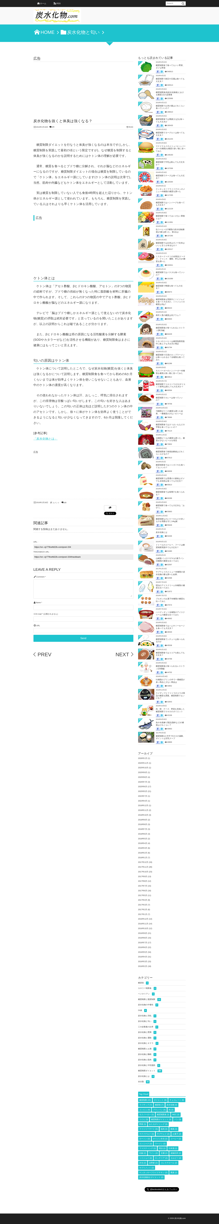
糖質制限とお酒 (147, 1048)
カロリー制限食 (147, 988)
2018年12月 (143, 805)
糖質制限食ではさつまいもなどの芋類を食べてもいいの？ (170, 425)
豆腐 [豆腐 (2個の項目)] (164, 1153)
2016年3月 (142, 961)
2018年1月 (142, 857)
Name (38, 603)
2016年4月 (142, 957)
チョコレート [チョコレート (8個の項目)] (177, 1100)
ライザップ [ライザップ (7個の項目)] (145, 1105)
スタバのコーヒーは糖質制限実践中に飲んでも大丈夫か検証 (170, 342)
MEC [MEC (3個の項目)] (175, 1114)
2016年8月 (142, 938)
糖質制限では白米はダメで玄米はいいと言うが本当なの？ (170, 244)
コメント (56, 503)
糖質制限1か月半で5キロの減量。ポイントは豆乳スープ (170, 737)
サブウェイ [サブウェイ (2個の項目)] (163, 1134)
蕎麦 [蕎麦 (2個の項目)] (173, 1172)
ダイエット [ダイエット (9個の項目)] (160, 1100)
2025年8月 (142, 777)
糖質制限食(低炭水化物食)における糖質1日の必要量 (170, 93)
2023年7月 (142, 796)
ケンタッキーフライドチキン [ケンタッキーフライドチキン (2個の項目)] (153, 1172)
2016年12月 (143, 919)
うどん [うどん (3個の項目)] (143, 1119)
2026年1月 (142, 758)
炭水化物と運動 (147, 1038)
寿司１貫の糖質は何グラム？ (168, 315)
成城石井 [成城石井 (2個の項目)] (175, 1153)
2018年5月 (142, 839)
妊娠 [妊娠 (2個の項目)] (142, 1153)
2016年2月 (142, 966)
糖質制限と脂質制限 (149, 999)
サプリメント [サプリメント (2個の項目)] (146, 1168)
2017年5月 (142, 895)
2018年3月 (142, 848)
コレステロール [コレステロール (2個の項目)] (169, 1163)
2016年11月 (143, 924)
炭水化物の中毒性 (148, 1004)
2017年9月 (142, 876)
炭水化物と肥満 (147, 1032)
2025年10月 (143, 768)
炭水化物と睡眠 (147, 1054)
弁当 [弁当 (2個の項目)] (142, 1163)
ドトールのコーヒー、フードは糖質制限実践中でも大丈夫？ (170, 546)
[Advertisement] (83, 85)
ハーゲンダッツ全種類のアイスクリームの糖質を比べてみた (170, 613)
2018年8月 (142, 824)
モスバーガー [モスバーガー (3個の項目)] (146, 1114)
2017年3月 (142, 905)
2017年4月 (142, 900)
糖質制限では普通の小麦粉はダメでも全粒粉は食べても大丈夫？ (170, 479)
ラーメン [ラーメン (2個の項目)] (160, 1143)
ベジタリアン (146, 994)
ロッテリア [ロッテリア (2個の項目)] (161, 1158)
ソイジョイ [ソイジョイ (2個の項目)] (145, 1158)
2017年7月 (142, 886)
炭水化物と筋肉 (147, 1059)
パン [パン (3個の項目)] (177, 1119)
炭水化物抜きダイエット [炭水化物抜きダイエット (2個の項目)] (151, 1177)
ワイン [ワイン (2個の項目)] (153, 1153)
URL (38, 626)
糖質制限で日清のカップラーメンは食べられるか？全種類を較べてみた (170, 357)
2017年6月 (142, 891)
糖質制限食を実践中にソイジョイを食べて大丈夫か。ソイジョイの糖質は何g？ (170, 301)
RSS (58, 3)
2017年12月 (143, 862)
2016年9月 (142, 933)
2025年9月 (142, 772)
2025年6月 (142, 786)
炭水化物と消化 (147, 1015)
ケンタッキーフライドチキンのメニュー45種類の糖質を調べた (170, 190)
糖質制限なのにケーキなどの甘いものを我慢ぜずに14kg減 (170, 520)
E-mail (39, 614)
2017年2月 (142, 909)
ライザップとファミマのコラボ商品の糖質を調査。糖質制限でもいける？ (170, 695)
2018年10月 (143, 815)
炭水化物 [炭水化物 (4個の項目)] (172, 1105)
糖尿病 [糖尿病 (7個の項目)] (159, 1105)
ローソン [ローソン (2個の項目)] (144, 1139)
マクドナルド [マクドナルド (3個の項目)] (146, 1134)
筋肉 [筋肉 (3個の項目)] (164, 1129)
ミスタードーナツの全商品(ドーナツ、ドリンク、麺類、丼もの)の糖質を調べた (171, 259)
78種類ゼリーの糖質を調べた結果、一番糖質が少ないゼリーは (169, 412)
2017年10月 (143, 872)
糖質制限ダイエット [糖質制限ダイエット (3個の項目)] (161, 1119)
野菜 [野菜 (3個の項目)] (142, 1124)
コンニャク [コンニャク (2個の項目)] (145, 1143)
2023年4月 (142, 801)
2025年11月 (143, 763)
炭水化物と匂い (147, 1021)
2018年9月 (142, 820)
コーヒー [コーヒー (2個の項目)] (175, 1139)
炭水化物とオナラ (148, 1043)
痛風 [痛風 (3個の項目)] (173, 1129)
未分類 (144, 1081)
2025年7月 (142, 782)
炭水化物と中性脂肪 (149, 1065)
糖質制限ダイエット (150, 1070)
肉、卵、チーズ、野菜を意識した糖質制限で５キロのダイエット (170, 710)
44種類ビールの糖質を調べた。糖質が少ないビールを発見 (170, 439)
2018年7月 (142, 829)
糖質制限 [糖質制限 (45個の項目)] (145, 1100)
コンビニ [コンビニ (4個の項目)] (144, 1110)
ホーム (43, 3)
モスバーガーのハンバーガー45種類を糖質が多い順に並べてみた (170, 372)
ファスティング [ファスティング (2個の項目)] (147, 1148)
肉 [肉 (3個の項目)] (171, 1110)
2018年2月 (142, 853)
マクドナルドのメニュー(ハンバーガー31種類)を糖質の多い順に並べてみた (171, 148)
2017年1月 (142, 914)
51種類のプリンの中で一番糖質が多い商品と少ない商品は (170, 680)
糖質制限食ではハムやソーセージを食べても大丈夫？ (170, 627)
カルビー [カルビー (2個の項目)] (176, 1158)
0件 (53, 127)
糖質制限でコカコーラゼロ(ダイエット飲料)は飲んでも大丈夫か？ (171, 385)
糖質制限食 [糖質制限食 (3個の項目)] (163, 1114)
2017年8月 (142, 881)
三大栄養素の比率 (148, 1027)
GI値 (142, 1010)
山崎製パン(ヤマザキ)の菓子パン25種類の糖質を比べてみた (170, 559)
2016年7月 (142, 942)
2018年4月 (142, 843)
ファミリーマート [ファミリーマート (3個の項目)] (148, 1129)
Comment (40, 577)
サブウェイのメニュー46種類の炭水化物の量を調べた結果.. (170, 573)
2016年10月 (143, 928)
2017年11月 (143, 867)
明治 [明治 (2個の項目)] (162, 1148)
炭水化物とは (161, 532)
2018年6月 (142, 834)
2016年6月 (142, 947)
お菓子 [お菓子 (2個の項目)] (177, 1134)
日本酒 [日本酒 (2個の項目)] (173, 1148)
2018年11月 (143, 810)
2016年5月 (142, 952)
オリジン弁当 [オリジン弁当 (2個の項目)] (160, 1139)
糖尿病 (143, 983)
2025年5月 (142, 791)
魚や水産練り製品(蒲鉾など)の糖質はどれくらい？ (170, 723)
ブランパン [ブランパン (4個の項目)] (159, 1110)
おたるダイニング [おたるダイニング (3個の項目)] (158, 1124)
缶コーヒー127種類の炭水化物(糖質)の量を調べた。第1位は (170, 230)
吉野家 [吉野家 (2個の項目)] (153, 1163)
